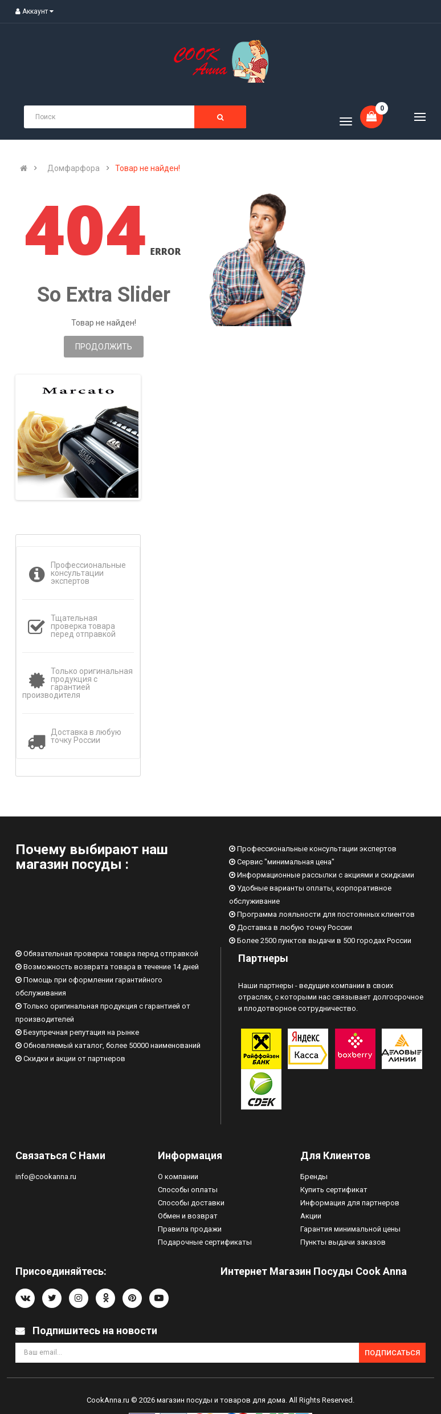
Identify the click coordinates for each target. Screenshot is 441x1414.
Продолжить (103, 346)
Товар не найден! (147, 168)
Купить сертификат (334, 1189)
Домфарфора (73, 168)
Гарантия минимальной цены (350, 1229)
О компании (178, 1176)
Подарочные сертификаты (205, 1242)
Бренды (314, 1176)
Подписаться (392, 1352)
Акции (310, 1216)
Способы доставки (191, 1202)
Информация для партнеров (349, 1202)
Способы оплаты (188, 1189)
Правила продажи (190, 1229)
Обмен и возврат (188, 1216)
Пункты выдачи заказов (343, 1242)
